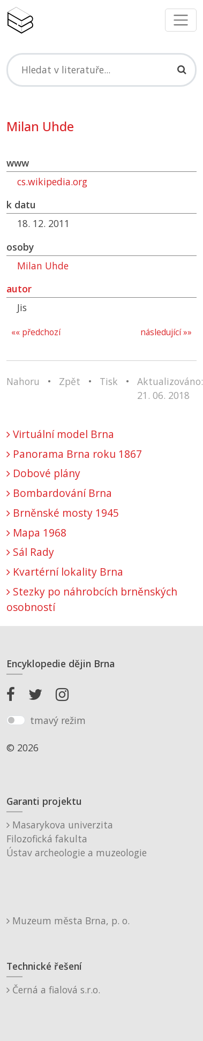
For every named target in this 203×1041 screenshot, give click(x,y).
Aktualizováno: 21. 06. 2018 (170, 388)
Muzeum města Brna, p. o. (68, 920)
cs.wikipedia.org (52, 181)
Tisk (109, 381)
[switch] (15, 720)
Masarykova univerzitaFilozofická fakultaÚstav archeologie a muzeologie (76, 838)
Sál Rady (30, 552)
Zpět (69, 381)
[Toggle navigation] (181, 20)
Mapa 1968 (36, 532)
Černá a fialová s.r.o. (53, 989)
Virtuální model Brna (60, 434)
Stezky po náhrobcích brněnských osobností (91, 599)
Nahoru (23, 381)
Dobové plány (43, 473)
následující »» (166, 332)
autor (19, 288)
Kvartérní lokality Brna (64, 571)
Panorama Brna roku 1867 (74, 454)
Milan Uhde (43, 265)
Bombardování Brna (59, 493)
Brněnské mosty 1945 (62, 513)
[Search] (101, 69)
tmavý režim (58, 720)
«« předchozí (36, 332)
